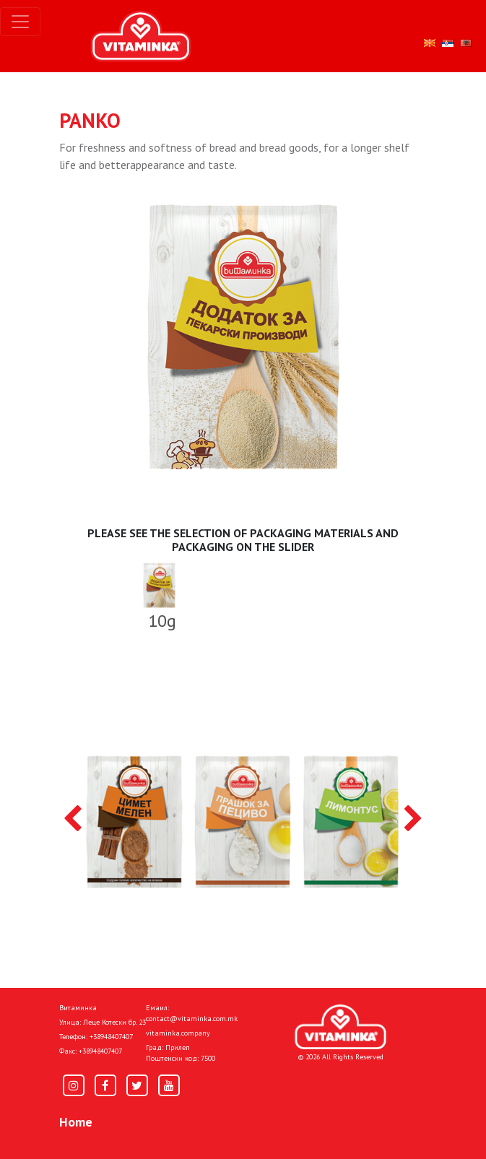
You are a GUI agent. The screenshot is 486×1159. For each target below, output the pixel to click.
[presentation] (72, 819)
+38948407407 (111, 1036)
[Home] (340, 1027)
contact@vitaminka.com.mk (192, 1018)
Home (75, 1122)
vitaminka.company (178, 1033)
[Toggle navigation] (20, 21)
